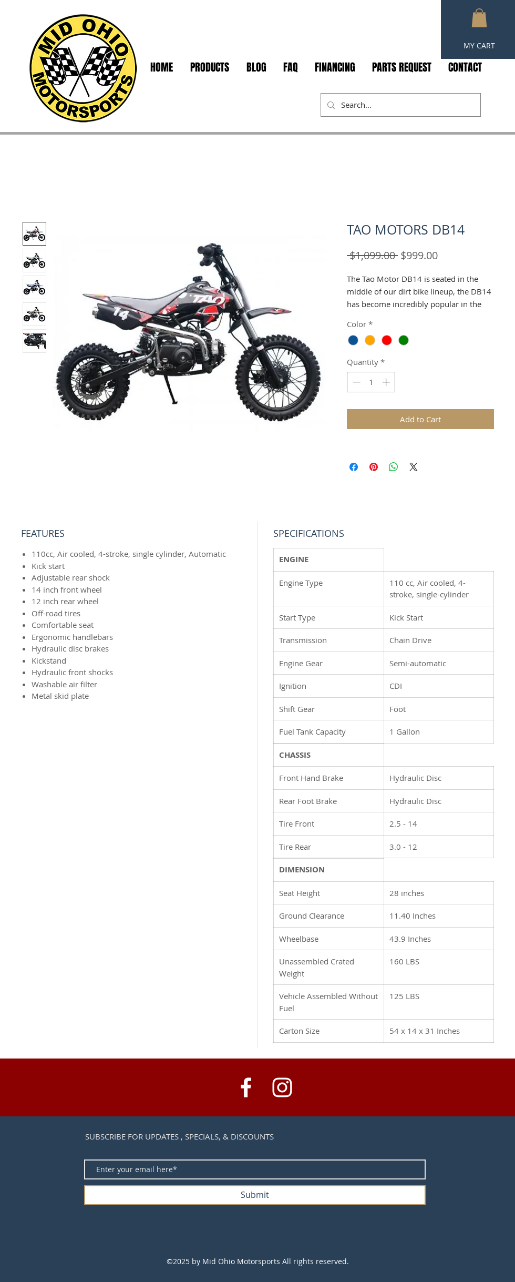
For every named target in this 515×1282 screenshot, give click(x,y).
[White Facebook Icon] (246, 1087)
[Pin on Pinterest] (373, 467)
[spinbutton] (371, 382)
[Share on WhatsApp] (393, 467)
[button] (479, 17)
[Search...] (399, 105)
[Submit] (255, 1195)
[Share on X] (413, 467)
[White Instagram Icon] (282, 1087)
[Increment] (387, 382)
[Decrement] (355, 382)
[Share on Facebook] (353, 467)
